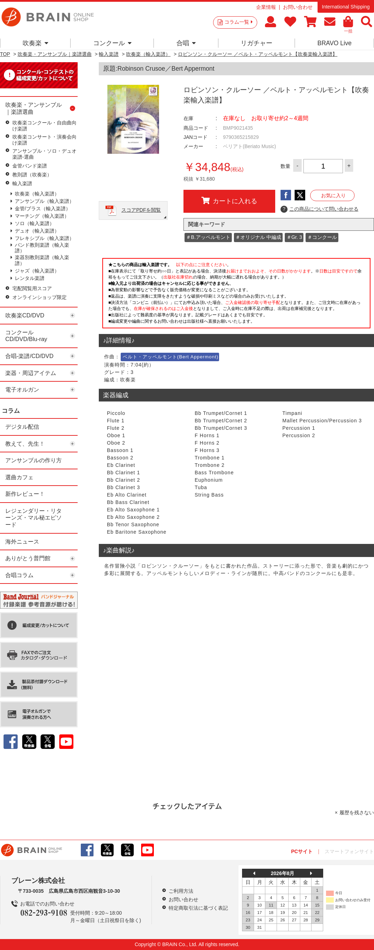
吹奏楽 (35, 43)
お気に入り (333, 195)
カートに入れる (229, 201)
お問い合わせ (298, 7)
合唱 (186, 43)
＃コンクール (322, 237)
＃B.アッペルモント (208, 237)
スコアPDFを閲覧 (141, 210)
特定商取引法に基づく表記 (198, 908)
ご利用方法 (181, 891)
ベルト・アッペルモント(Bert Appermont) (170, 356)
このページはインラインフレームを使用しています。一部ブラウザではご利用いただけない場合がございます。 (236, 295)
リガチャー (256, 43)
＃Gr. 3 (294, 237)
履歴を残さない (356, 812)
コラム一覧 (238, 22)
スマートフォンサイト (349, 851)
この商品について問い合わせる (319, 209)
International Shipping (345, 7)
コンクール (112, 43)
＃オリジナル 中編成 (258, 237)
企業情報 (266, 7)
